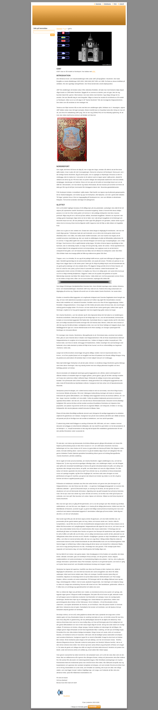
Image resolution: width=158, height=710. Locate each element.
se (65, 28)
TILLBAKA (63, 696)
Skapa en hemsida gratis (79, 707)
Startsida (59, 28)
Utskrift (121, 4)
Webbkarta (107, 4)
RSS (115, 4)
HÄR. (93, 71)
